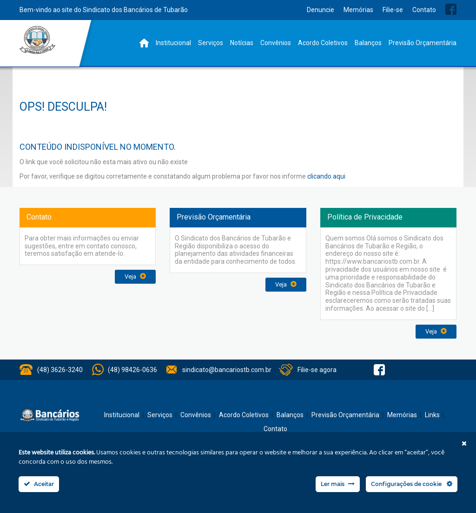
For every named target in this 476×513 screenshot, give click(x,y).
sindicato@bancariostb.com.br (226, 369)
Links (432, 415)
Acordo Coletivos (323, 43)
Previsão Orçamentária (422, 43)
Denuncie (320, 9)
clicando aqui (326, 176)
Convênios (275, 43)
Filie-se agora (317, 369)
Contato (424, 9)
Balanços (368, 43)
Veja (135, 276)
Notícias (241, 43)
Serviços (210, 43)
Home (144, 43)
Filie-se (393, 9)
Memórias (358, 9)
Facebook (450, 9)
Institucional (173, 43)
